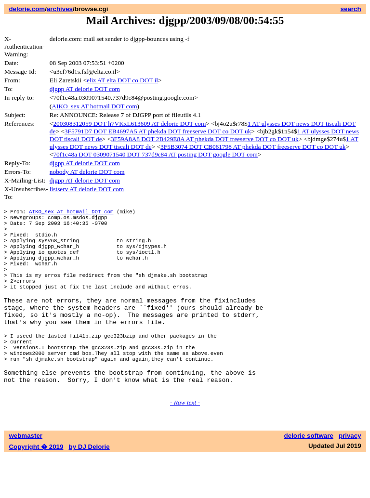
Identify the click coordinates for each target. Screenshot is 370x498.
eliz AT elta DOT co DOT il (122, 80)
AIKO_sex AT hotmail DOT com (94, 106)
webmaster (25, 477)
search (351, 9)
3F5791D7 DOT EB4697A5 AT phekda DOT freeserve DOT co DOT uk (158, 131)
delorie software (308, 477)
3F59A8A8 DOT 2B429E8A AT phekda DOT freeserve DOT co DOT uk (205, 139)
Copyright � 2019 (36, 488)
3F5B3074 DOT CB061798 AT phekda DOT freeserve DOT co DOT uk (253, 146)
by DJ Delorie (89, 488)
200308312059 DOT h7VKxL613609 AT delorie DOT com (129, 123)
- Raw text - (185, 444)
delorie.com (27, 9)
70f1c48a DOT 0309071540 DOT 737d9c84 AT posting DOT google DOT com (155, 154)
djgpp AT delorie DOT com (85, 88)
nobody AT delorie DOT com (87, 171)
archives (60, 9)
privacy (350, 477)
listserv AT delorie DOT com (87, 189)
